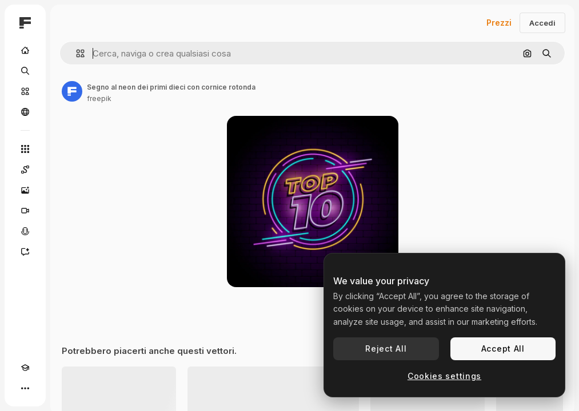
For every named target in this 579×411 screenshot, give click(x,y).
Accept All (503, 348)
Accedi (542, 22)
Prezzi (499, 22)
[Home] (25, 50)
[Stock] (25, 91)
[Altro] (25, 388)
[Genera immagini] (25, 190)
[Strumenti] (25, 149)
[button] (75, 53)
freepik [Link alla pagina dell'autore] (99, 98)
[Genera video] (25, 211)
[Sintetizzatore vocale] (25, 231)
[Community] (25, 112)
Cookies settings (444, 376)
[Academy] (25, 367)
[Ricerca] (25, 71)
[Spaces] (25, 169)
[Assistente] (25, 252)
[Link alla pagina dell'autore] (72, 91)
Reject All (385, 348)
